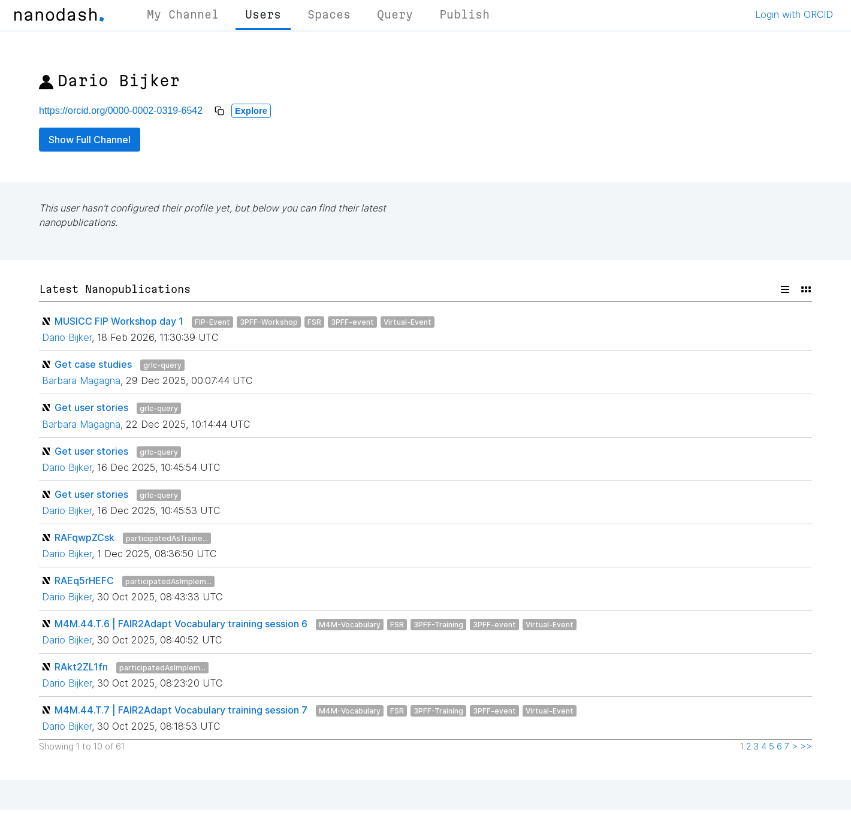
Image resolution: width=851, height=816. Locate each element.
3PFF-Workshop (269, 322)
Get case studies (93, 364)
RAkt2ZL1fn (81, 667)
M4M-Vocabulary (350, 624)
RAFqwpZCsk (84, 537)
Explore (251, 111)
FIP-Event (212, 322)
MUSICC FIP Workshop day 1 (119, 321)
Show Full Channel (90, 140)
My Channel (183, 14)
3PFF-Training (438, 624)
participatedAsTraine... (167, 538)
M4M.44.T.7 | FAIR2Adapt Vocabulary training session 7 (181, 710)
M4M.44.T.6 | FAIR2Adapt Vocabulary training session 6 (181, 624)
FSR (314, 322)
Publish (464, 14)
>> (806, 746)
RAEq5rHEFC (84, 581)
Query (395, 14)
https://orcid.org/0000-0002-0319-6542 (121, 110)
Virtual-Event (407, 322)
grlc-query (162, 365)
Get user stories (91, 407)
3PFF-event (352, 322)
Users (263, 14)
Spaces (329, 14)
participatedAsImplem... (168, 581)
